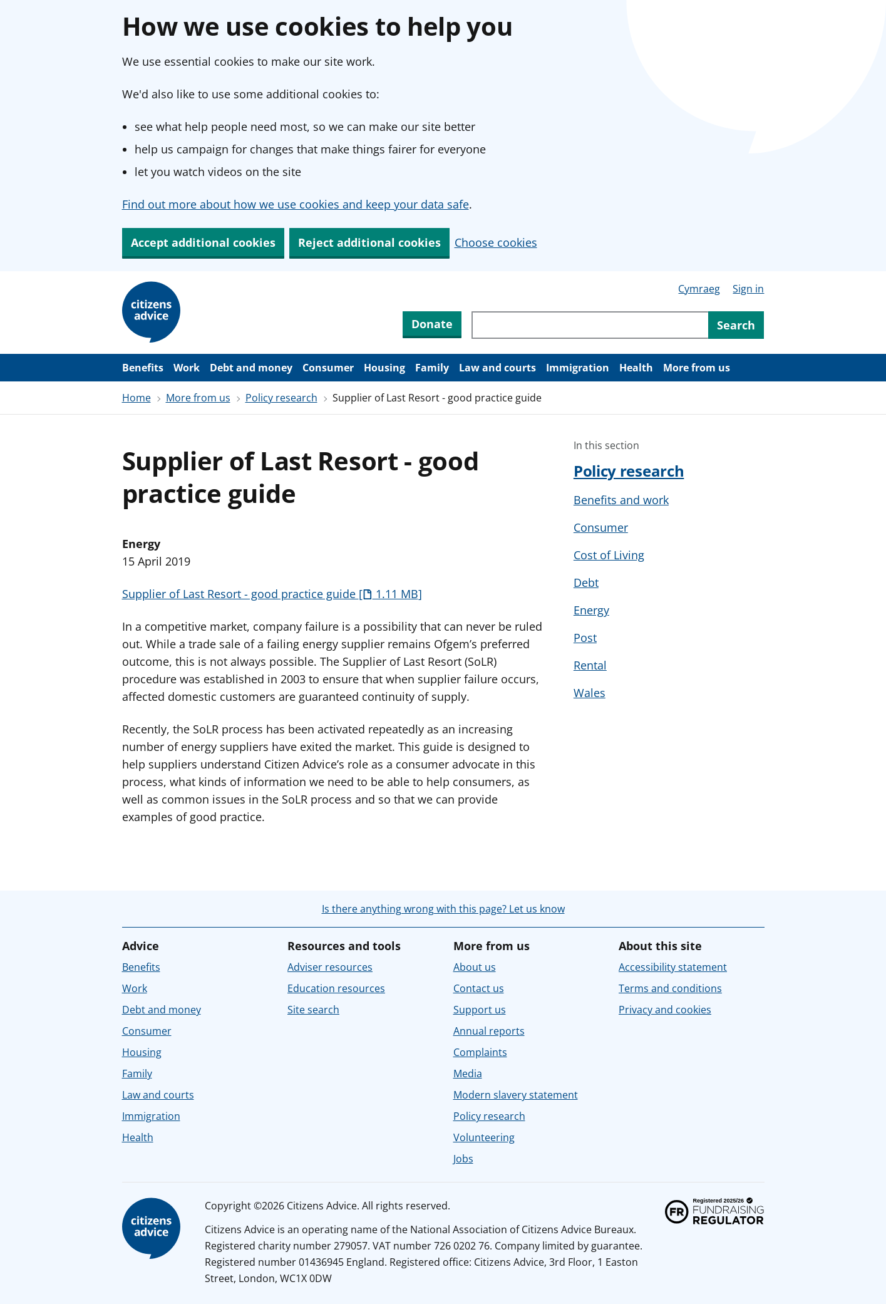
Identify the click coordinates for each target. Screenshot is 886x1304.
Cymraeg (699, 289)
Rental (590, 665)
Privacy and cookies (665, 1010)
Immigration (577, 368)
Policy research (281, 398)
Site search (313, 1010)
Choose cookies (496, 242)
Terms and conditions (670, 988)
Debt (586, 582)
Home (136, 398)
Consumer (328, 368)
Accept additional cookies (203, 242)
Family (432, 368)
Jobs (463, 1159)
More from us (696, 368)
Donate (432, 323)
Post (585, 637)
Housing (384, 368)
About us (474, 967)
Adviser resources (330, 967)
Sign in (748, 289)
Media (467, 1073)
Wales (589, 692)
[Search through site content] (589, 325)
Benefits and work (621, 499)
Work (186, 368)
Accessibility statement (673, 967)
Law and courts (497, 368)
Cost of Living (609, 554)
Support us (479, 1010)
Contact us (478, 988)
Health (636, 368)
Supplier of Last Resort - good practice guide (272, 593)
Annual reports (489, 1031)
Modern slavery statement (515, 1095)
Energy (591, 610)
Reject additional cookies (369, 242)
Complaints (480, 1052)
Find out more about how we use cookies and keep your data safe (295, 204)
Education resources (336, 988)
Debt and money (251, 368)
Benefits (142, 368)
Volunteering (484, 1137)
